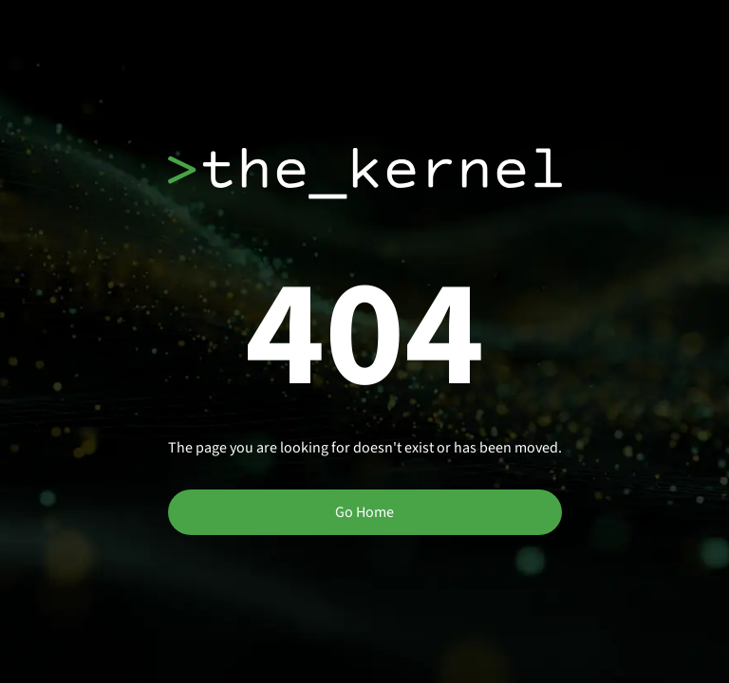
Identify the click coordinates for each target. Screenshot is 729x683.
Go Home (364, 512)
